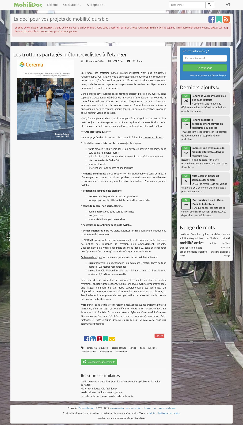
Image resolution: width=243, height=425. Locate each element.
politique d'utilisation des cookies (164, 413)
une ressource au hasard (164, 408)
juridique (152, 348)
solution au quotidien (191, 238)
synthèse (216, 234)
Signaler (159, 335)
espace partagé (119, 348)
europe (132, 348)
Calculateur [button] (72, 5)
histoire (213, 243)
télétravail (225, 238)
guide (142, 348)
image (227, 255)
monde (226, 234)
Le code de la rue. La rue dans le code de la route (107, 396)
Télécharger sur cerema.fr (99, 362)
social (182, 255)
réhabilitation (105, 351)
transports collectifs (191, 247)
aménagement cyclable (97, 348)
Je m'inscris (204, 68)
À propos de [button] (96, 5)
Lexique (52, 5)
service (226, 243)
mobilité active (89, 351)
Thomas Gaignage (87, 408)
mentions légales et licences (138, 408)
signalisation (121, 351)
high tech (225, 247)
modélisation (212, 238)
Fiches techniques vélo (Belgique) (99, 388)
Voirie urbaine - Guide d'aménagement (102, 392)
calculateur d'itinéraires (190, 234)
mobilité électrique (220, 251)
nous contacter (117, 408)
